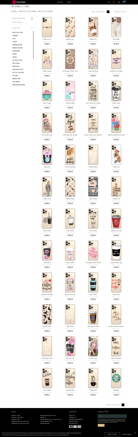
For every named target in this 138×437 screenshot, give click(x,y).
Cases (27, 6)
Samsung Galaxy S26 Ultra (20, 421)
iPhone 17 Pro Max (17, 417)
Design (60, 2)
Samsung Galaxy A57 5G (48, 415)
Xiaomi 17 (43, 417)
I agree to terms (112, 434)
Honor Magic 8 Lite (46, 421)
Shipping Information (76, 419)
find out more (127, 434)
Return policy (73, 423)
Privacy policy (73, 421)
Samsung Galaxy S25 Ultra (20, 423)
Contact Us (72, 417)
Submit (101, 425)
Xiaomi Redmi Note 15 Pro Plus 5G (50, 419)
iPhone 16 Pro (16, 419)
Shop (69, 2)
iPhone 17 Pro (16, 415)
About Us (72, 415)
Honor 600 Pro (44, 423)
